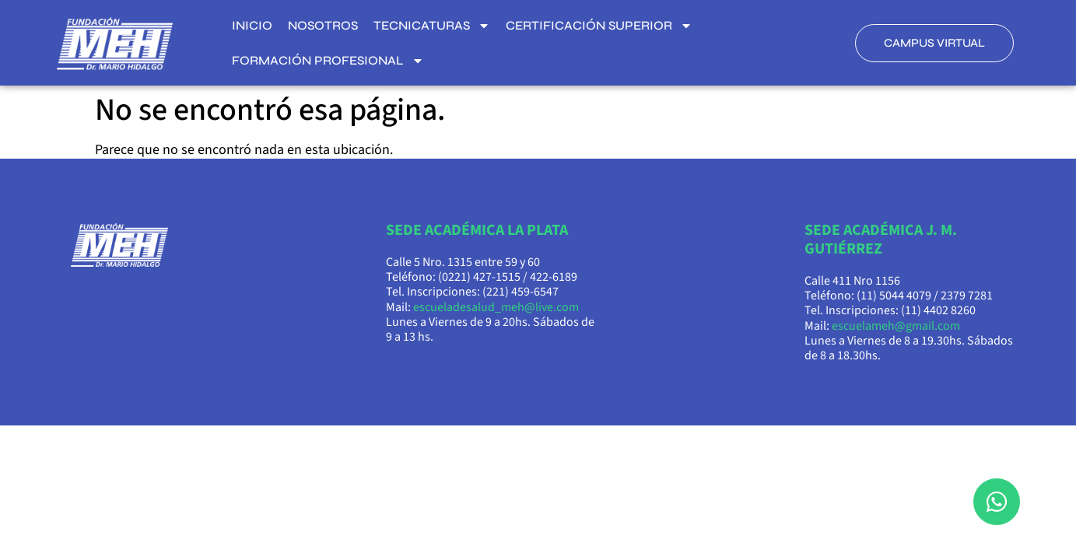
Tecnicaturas (431, 26)
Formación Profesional (328, 61)
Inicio (252, 25)
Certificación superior (599, 26)
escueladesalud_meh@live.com (496, 307)
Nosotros (323, 25)
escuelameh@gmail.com (896, 325)
